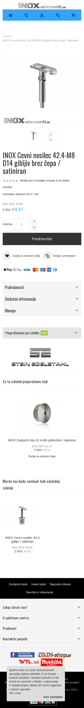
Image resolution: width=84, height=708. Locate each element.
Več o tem (15, 693)
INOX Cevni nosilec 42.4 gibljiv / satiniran (22, 539)
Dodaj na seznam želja (42, 456)
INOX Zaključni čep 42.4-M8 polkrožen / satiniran (42, 440)
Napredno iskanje (60, 584)
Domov (7, 36)
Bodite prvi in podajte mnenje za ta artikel (44, 180)
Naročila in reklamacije (39, 592)
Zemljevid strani (18, 584)
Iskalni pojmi (38, 584)
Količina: (8, 224)
